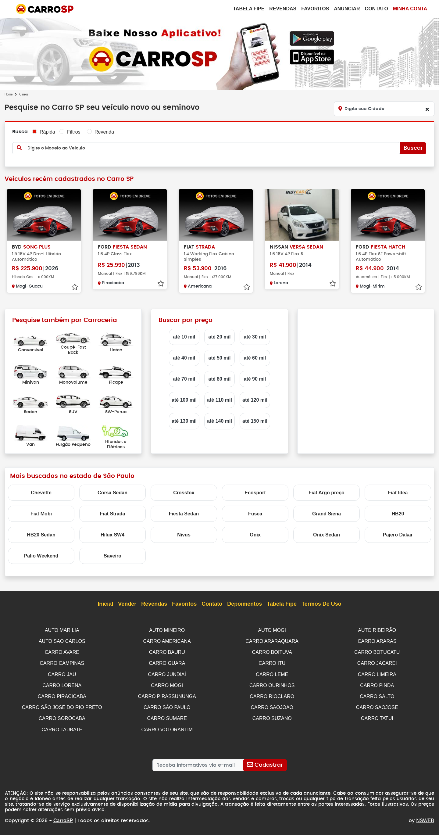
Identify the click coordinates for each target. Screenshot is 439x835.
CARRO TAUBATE (62, 726)
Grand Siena (326, 513)
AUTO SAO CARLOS (62, 640)
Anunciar (347, 8)
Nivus (184, 534)
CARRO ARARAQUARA (272, 640)
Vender (127, 604)
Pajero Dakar (398, 534)
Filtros (73, 131)
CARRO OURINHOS (271, 683)
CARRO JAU (62, 673)
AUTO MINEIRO (167, 630)
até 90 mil (255, 379)
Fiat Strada (112, 513)
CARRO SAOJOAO (272, 705)
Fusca (255, 513)
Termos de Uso (321, 604)
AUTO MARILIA (62, 630)
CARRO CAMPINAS (62, 662)
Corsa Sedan (112, 492)
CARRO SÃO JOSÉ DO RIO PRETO (62, 705)
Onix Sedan (326, 534)
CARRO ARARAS (377, 640)
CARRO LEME (272, 673)
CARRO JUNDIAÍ (167, 673)
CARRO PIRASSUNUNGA (167, 694)
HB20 (398, 513)
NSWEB (425, 817)
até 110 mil (219, 400)
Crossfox (183, 492)
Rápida (47, 131)
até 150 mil (254, 421)
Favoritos (315, 8)
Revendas (282, 8)
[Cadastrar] (265, 762)
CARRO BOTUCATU (377, 651)
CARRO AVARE (62, 651)
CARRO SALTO (377, 694)
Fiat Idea (398, 492)
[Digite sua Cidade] (384, 109)
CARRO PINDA (377, 683)
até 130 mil (184, 421)
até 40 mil (184, 357)
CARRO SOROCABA (62, 716)
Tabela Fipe (248, 8)
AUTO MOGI (272, 630)
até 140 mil (219, 421)
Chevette (41, 492)
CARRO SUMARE (167, 716)
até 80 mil (220, 379)
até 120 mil (254, 400)
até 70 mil (184, 379)
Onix (255, 534)
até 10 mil (184, 336)
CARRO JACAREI (377, 662)
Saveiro (112, 555)
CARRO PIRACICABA (62, 694)
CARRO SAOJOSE (377, 705)
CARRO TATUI (377, 716)
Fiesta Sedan (184, 513)
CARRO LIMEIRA (377, 673)
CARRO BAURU (167, 651)
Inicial (105, 604)
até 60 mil (255, 357)
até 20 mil (220, 336)
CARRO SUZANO (272, 716)
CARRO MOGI (167, 683)
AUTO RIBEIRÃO (377, 630)
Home (9, 94)
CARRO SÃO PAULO (167, 705)
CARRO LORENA (61, 683)
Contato (376, 8)
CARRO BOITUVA (272, 651)
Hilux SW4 (112, 534)
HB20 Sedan (41, 534)
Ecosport (255, 492)
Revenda (104, 131)
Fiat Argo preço (326, 492)
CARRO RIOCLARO (272, 694)
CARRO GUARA (167, 662)
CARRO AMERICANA (167, 640)
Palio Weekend (41, 555)
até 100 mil (184, 400)
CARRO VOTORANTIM (167, 726)
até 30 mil (255, 336)
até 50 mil (220, 357)
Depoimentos (244, 604)
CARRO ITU (272, 662)
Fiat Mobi (41, 513)
